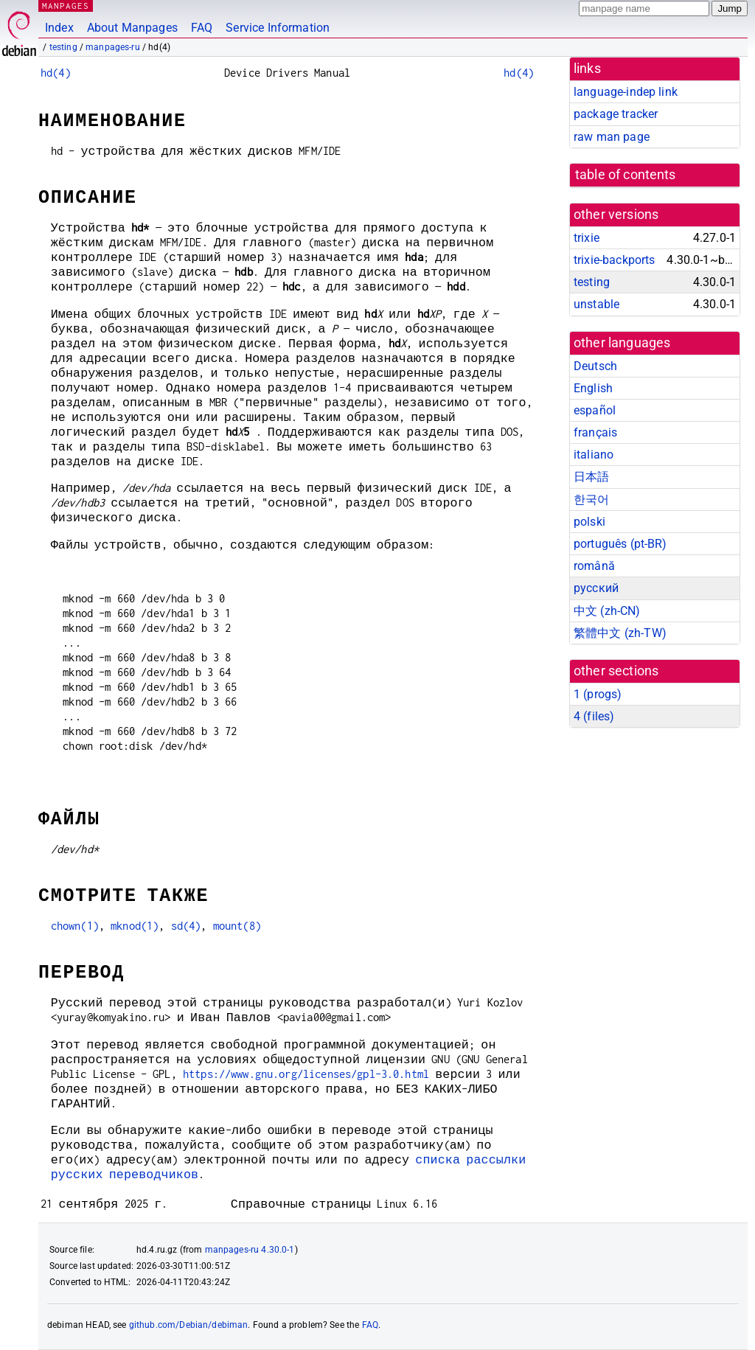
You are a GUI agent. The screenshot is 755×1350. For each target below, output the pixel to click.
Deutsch (595, 366)
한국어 (591, 500)
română (594, 566)
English (593, 388)
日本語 (591, 477)
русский (596, 588)
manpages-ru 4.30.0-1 (250, 1250)
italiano (593, 455)
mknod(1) (135, 925)
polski (589, 522)
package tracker (616, 114)
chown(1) (75, 925)
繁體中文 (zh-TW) (620, 633)
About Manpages (132, 28)
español (595, 410)
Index (59, 28)
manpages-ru (113, 47)
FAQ (201, 28)
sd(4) (186, 925)
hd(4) (56, 72)
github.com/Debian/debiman (188, 1325)
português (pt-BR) (620, 544)
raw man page (612, 137)
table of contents (625, 174)
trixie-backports (614, 260)
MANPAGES (65, 5)
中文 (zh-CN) (607, 611)
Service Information (278, 28)
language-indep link (626, 92)
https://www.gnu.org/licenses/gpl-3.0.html (306, 1074)
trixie (586, 238)
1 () (598, 694)
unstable (596, 304)
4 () (594, 716)
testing (63, 47)
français (595, 432)
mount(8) (237, 925)
